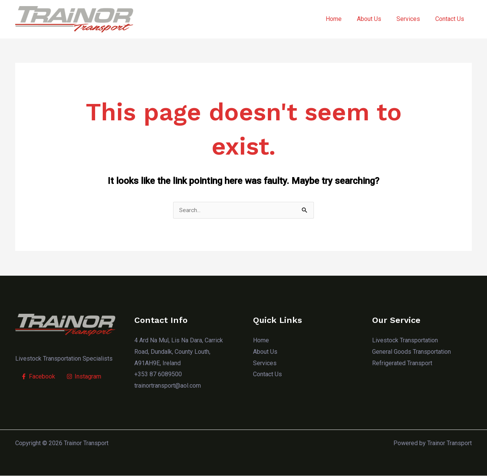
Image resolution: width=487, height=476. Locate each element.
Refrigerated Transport (402, 363)
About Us (376, 18)
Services (413, 18)
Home (344, 18)
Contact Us (451, 18)
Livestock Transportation (405, 340)
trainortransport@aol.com (167, 386)
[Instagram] (84, 377)
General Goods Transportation (411, 352)
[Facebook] (38, 377)
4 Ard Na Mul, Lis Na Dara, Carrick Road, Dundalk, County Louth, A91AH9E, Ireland (178, 352)
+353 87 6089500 (158, 374)
